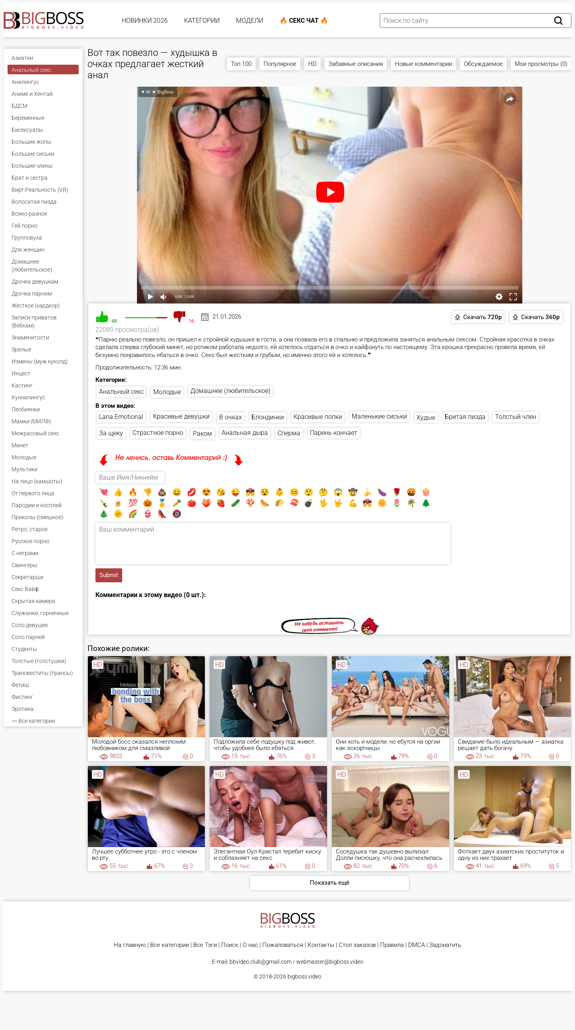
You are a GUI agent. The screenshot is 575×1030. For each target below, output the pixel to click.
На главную (130, 945)
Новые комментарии (423, 63)
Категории (202, 20)
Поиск (229, 945)
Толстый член (515, 417)
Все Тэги (205, 945)
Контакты (320, 945)
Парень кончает (333, 433)
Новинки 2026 (145, 20)
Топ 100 (241, 63)
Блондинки (268, 417)
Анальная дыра (245, 433)
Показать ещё (329, 882)
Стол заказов (357, 945)
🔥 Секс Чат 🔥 (304, 20)
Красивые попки (317, 417)
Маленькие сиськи (379, 416)
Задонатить (445, 945)
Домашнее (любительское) (230, 391)
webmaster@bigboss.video (329, 962)
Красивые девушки (181, 416)
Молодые (167, 392)
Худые (425, 417)
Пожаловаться (282, 945)
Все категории (169, 945)
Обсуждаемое (483, 63)
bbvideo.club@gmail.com (260, 962)
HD (312, 63)
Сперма (289, 433)
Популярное (280, 63)
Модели (249, 20)
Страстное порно (158, 433)
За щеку (111, 433)
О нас (250, 945)
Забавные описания (356, 63)
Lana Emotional (121, 417)
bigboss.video (304, 976)
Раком (202, 433)
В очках (230, 417)
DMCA (416, 945)
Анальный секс (121, 391)
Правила (392, 945)
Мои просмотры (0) (541, 63)
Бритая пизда (465, 417)
